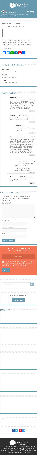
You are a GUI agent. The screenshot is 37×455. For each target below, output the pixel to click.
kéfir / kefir (6, 69)
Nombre (5, 221)
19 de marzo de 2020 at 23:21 (26, 128)
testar (4, 80)
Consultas (24, 26)
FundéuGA (19, 126)
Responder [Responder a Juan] (32, 183)
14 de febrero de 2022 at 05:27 (26, 161)
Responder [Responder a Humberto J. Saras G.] (32, 111)
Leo (11, 137)
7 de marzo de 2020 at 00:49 (27, 115)
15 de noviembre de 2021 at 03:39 (25, 137)
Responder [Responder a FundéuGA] (32, 132)
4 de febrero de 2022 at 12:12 (26, 176)
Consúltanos (18, 300)
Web (3, 233)
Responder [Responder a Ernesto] (32, 121)
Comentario (6, 203)
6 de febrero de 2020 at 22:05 (26, 100)
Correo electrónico (9, 227)
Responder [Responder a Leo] (32, 155)
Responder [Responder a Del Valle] (32, 172)
